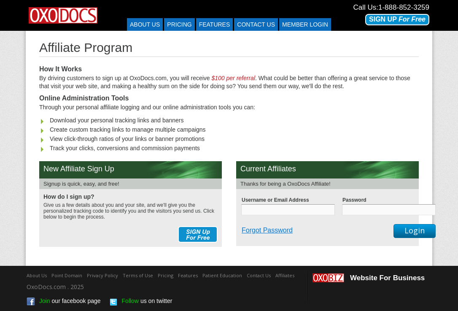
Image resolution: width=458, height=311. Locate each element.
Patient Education (222, 275)
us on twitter (140, 301)
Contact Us (259, 275)
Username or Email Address (275, 200)
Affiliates (284, 275)
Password (354, 200)
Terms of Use (138, 275)
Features (214, 24)
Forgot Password (267, 230)
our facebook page (64, 301)
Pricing (179, 24)
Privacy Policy (102, 275)
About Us (145, 24)
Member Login (305, 24)
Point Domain (66, 275)
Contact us (256, 24)
